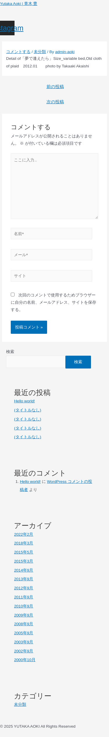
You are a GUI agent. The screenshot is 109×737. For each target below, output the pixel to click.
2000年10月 (24, 660)
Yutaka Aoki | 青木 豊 (18, 3)
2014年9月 (23, 570)
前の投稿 (55, 86)
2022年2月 (23, 534)
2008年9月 (23, 624)
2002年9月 (23, 651)
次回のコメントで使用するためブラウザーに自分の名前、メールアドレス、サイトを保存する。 (53, 302)
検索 (10, 352)
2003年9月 (23, 642)
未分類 (40, 52)
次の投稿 (55, 101)
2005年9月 (23, 633)
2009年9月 (23, 615)
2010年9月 (23, 606)
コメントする (18, 52)
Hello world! (24, 401)
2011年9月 (23, 597)
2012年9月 (23, 588)
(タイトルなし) (27, 410)
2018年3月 (23, 543)
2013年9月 (23, 579)
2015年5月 (23, 552)
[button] (54, 17)
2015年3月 (23, 561)
